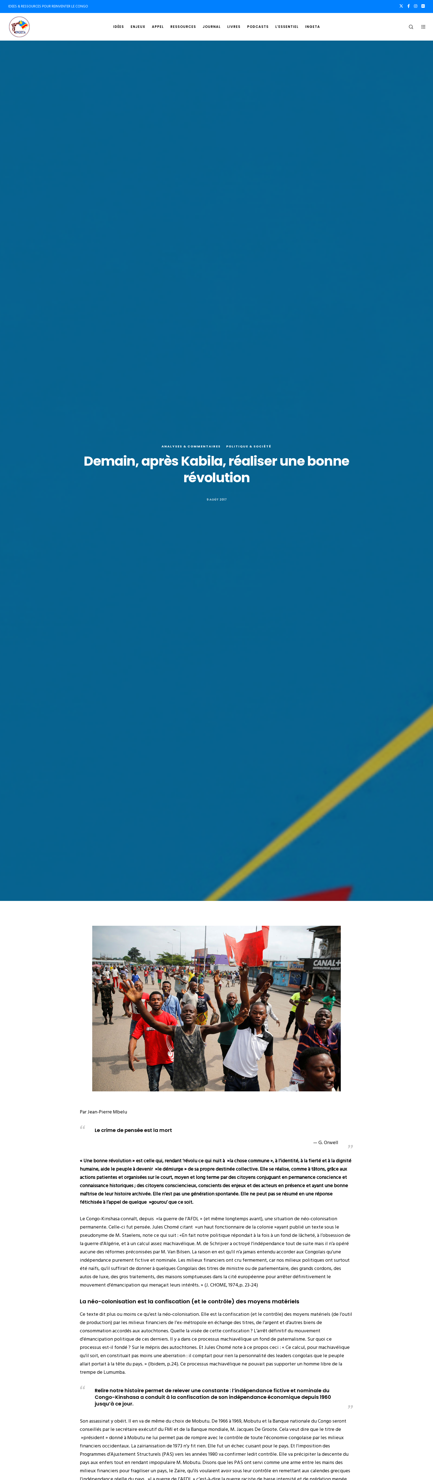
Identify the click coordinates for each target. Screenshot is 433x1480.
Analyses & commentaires (191, 446)
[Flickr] (423, 6)
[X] (401, 6)
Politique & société (248, 446)
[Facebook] (408, 6)
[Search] (407, 27)
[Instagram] (415, 6)
